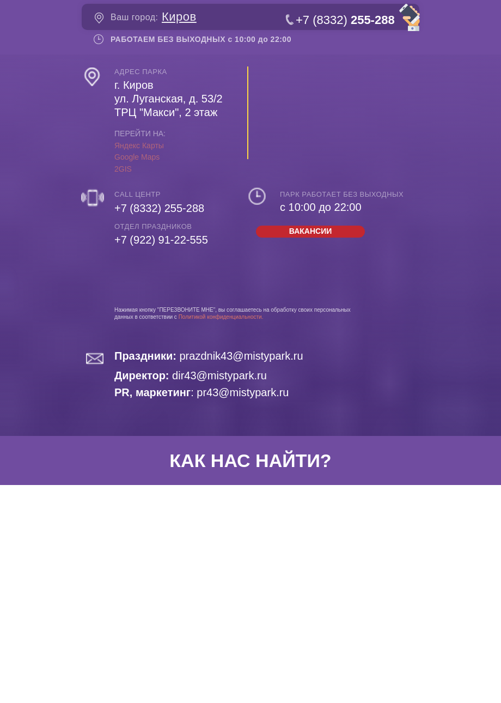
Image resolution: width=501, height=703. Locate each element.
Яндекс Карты (139, 145)
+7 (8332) (345, 20)
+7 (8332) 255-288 (159, 208)
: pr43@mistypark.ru (201, 392)
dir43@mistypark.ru (190, 375)
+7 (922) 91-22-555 (161, 240)
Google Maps (137, 157)
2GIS (123, 169)
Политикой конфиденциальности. (221, 317)
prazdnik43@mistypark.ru (208, 356)
